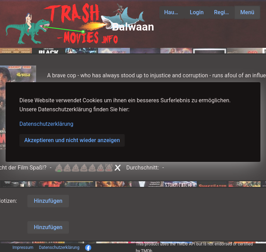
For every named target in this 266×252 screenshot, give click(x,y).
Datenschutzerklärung (46, 124)
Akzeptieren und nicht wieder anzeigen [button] (72, 140)
